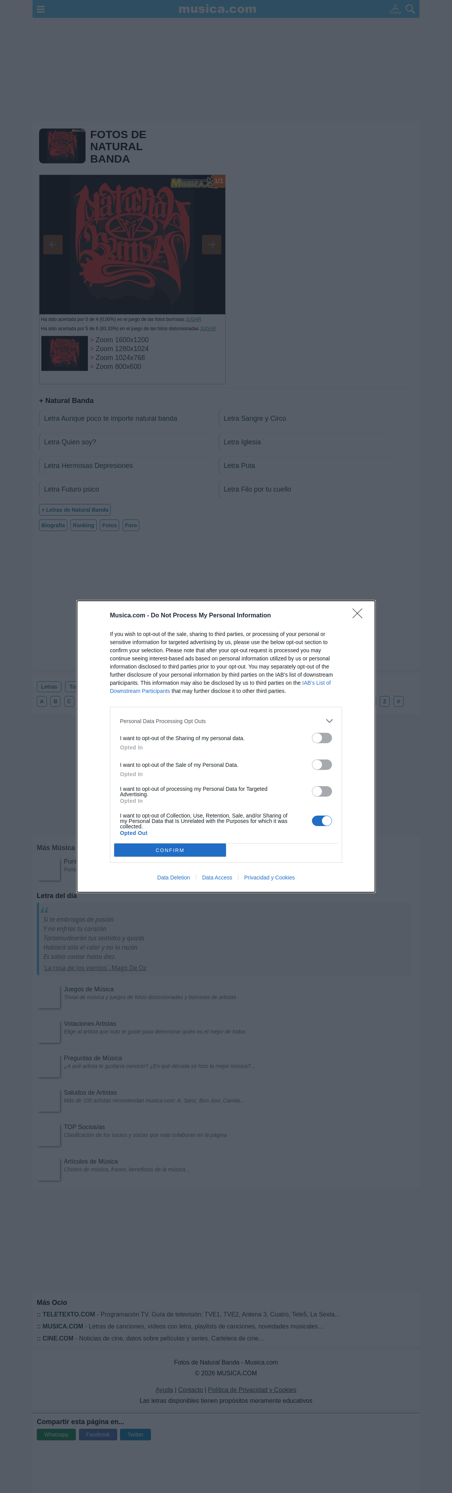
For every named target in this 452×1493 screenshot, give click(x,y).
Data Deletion (173, 877)
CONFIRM (170, 850)
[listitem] (226, 721)
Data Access (217, 877)
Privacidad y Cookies (269, 877)
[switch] (322, 738)
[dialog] (226, 746)
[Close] (360, 616)
